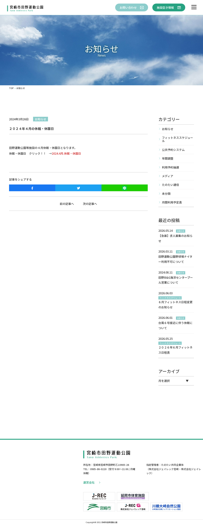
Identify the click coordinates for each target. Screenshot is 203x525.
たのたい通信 (170, 185)
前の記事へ (67, 204)
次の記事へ (90, 204)
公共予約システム (173, 150)
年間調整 (167, 158)
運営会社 (91, 482)
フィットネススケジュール (177, 139)
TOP (11, 88)
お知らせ (40, 119)
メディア (167, 176)
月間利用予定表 (172, 202)
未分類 (166, 193)
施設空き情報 (169, 7)
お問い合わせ (132, 7)
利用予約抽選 (170, 167)
